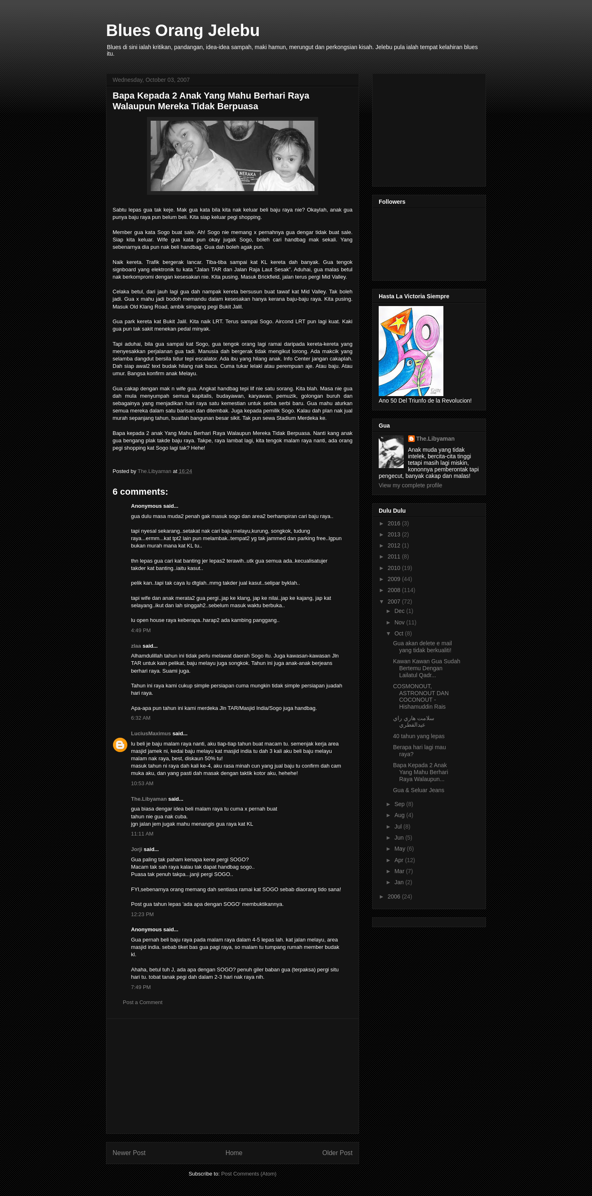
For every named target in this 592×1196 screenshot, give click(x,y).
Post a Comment (143, 1002)
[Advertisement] (232, 1076)
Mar (400, 871)
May (400, 848)
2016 (395, 523)
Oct (399, 633)
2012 (395, 545)
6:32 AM (141, 718)
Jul (398, 826)
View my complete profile (410, 485)
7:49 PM (141, 987)
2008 (395, 590)
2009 (395, 579)
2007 (395, 601)
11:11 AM (142, 834)
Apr (399, 860)
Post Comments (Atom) (248, 1174)
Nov (400, 622)
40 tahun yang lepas (419, 736)
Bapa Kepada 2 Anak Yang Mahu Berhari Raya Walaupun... (420, 772)
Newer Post (129, 1152)
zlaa (136, 646)
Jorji (136, 849)
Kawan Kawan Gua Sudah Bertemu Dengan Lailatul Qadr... (426, 668)
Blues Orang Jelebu (183, 30)
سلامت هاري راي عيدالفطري (413, 721)
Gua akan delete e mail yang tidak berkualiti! (422, 646)
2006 (395, 896)
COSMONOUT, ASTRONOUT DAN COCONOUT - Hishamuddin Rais (421, 696)
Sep (400, 804)
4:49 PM (141, 630)
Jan (399, 882)
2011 (395, 556)
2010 (395, 568)
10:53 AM (142, 783)
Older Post (337, 1152)
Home (234, 1152)
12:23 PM (142, 914)
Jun (399, 837)
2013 (395, 534)
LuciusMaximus (151, 733)
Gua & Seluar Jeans (418, 790)
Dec (400, 611)
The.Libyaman (149, 799)
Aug (400, 815)
